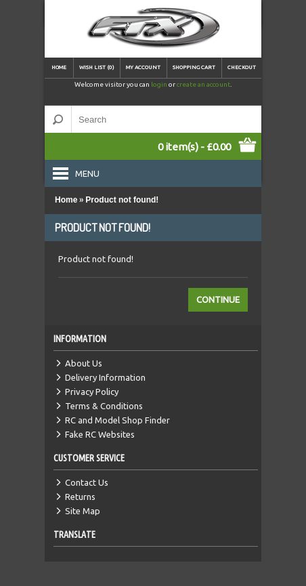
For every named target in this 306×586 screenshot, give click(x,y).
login (159, 84)
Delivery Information (105, 377)
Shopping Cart (194, 67)
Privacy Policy (91, 391)
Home (58, 67)
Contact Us (86, 482)
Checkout (241, 67)
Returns (80, 496)
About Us (83, 363)
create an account (203, 84)
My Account (143, 67)
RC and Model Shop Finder (117, 420)
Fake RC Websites (100, 434)
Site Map (82, 511)
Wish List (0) (96, 67)
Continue (218, 299)
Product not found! (121, 200)
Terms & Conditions (104, 406)
